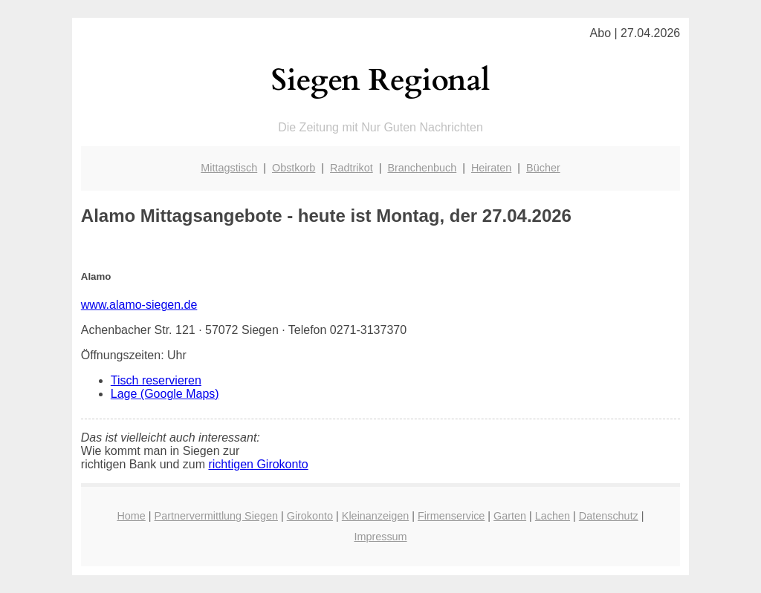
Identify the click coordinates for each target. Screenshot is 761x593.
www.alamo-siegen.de (139, 304)
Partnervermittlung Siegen (216, 516)
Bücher (543, 168)
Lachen (552, 516)
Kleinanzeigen (375, 516)
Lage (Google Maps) (165, 393)
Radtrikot (351, 168)
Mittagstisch (229, 168)
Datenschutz (608, 516)
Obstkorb (293, 168)
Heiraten (491, 168)
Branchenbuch (421, 168)
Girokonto (310, 516)
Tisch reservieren (156, 380)
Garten (509, 516)
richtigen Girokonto (258, 464)
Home (131, 516)
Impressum (380, 537)
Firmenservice (451, 516)
